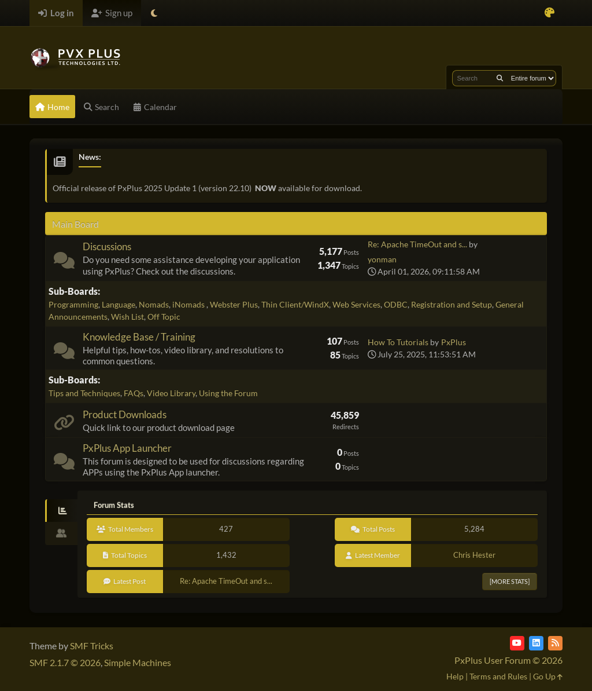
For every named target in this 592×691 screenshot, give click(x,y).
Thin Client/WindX (295, 304)
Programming (73, 304)
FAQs (133, 393)
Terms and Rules (498, 676)
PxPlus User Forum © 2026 (508, 660)
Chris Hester (474, 555)
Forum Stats (114, 505)
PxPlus (453, 342)
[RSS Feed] (555, 643)
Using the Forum (228, 393)
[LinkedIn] (536, 643)
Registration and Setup (451, 304)
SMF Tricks (91, 645)
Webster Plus (234, 304)
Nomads (154, 304)
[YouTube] (517, 643)
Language (118, 304)
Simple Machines (137, 662)
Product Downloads (124, 414)
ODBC (396, 304)
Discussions (107, 246)
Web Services (356, 304)
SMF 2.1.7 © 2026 (65, 662)
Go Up (548, 676)
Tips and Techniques (84, 393)
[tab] (61, 510)
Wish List (127, 316)
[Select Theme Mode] (154, 13)
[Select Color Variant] (549, 13)
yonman (382, 259)
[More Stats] (510, 581)
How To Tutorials (398, 342)
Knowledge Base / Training (139, 337)
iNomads (189, 304)
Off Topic (163, 316)
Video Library (171, 393)
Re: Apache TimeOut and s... (417, 244)
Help (455, 676)
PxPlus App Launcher (127, 448)
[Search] (500, 78)
